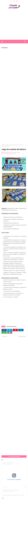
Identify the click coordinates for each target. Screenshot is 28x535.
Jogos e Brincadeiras (13, 144)
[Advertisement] (14, 24)
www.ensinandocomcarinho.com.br (11, 152)
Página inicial (4, 144)
